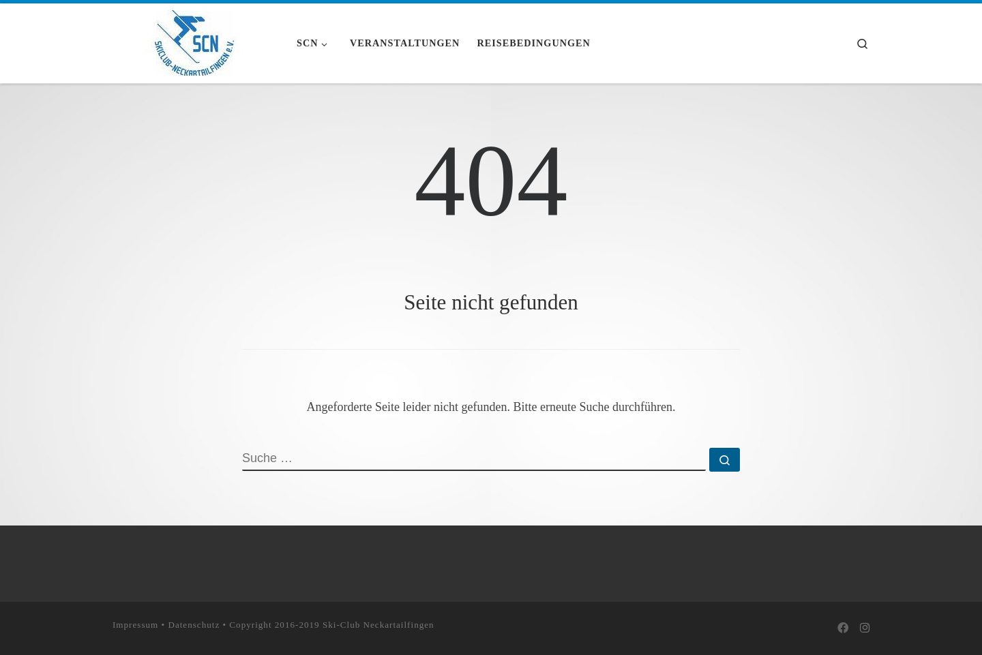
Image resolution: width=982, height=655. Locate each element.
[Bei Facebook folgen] (842, 628)
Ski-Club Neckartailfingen (378, 624)
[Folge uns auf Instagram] (864, 628)
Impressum (135, 624)
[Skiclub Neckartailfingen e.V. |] (194, 41)
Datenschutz (194, 624)
